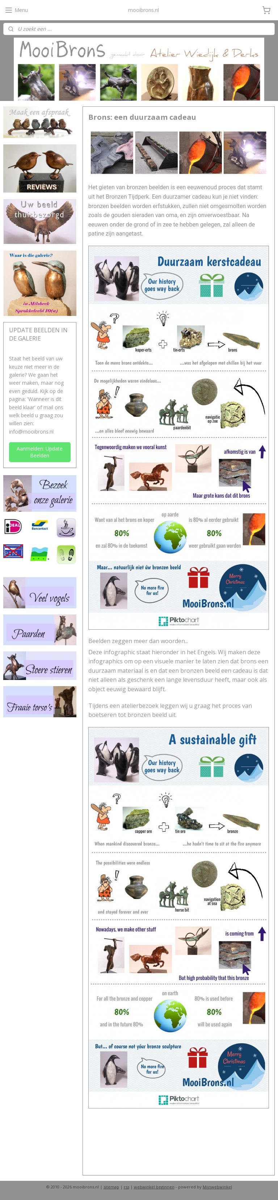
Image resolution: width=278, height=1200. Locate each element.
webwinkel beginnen (154, 1187)
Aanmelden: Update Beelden (40, 452)
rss (126, 1187)
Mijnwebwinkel (217, 1187)
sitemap (111, 1187)
